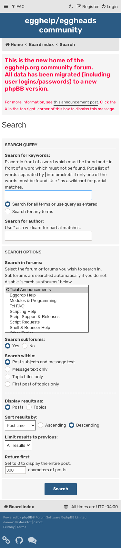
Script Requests (46, 322)
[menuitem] (18, 6)
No (28, 345)
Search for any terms (29, 211)
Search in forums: (23, 262)
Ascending (52, 425)
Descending (84, 425)
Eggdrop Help (46, 295)
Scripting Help (46, 311)
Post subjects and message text (40, 361)
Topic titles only (24, 376)
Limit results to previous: (31, 437)
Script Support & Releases (46, 317)
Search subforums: (25, 339)
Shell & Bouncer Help (46, 328)
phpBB (27, 517)
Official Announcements (46, 290)
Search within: (20, 355)
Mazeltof (25, 522)
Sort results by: (21, 417)
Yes (12, 345)
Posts (14, 407)
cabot (38, 522)
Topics (36, 407)
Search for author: (24, 221)
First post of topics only (32, 384)
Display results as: (24, 401)
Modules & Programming (46, 301)
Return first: (18, 457)
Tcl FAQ (46, 306)
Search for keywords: (27, 155)
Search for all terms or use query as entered (51, 204)
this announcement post (76, 102)
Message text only (26, 369)
